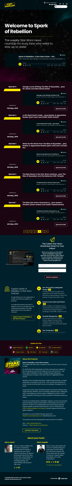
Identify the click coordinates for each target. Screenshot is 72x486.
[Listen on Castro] (54, 353)
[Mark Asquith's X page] (50, 463)
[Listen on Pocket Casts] (17, 353)
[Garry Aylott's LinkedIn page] (18, 469)
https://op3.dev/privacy (33, 424)
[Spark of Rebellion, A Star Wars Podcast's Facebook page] (60, 4)
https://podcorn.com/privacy (38, 426)
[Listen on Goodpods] (41, 348)
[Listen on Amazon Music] (55, 348)
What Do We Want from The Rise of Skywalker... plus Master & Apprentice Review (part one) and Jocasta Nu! (45, 146)
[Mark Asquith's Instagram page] (52, 463)
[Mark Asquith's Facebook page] (47, 463)
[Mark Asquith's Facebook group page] (48, 463)
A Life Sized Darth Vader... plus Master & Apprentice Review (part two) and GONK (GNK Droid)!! (44, 116)
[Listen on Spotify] (29, 348)
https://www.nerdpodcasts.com (33, 417)
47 (33, 231)
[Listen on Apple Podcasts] (15, 348)
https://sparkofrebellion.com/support (34, 409)
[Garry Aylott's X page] (14, 469)
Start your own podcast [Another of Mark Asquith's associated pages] (53, 466)
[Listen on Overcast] (43, 353)
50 (42, 231)
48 (36, 231)
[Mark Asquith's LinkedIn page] (53, 463)
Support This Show (31, 431)
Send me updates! (52, 277)
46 (29, 231)
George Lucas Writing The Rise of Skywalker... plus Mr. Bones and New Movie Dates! (44, 88)
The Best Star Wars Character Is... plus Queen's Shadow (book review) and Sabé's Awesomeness (43, 203)
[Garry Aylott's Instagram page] (16, 469)
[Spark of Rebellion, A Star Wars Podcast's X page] (62, 4)
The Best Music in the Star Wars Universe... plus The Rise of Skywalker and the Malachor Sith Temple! (44, 175)
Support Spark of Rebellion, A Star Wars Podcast (22, 318)
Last (46, 231)
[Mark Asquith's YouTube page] (55, 463)
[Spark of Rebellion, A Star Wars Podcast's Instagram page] (65, 4)
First (26, 231)
